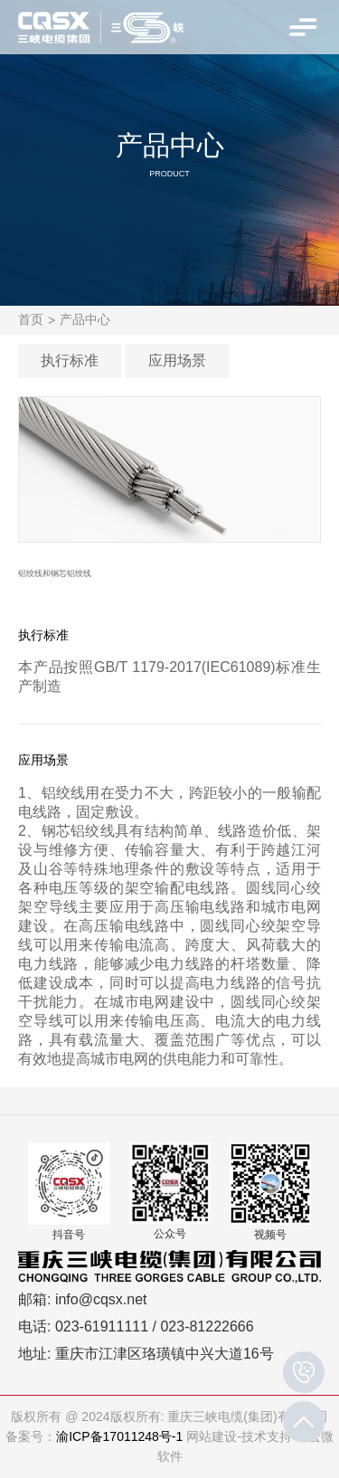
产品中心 (85, 319)
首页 (30, 319)
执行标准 (70, 360)
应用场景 (177, 360)
